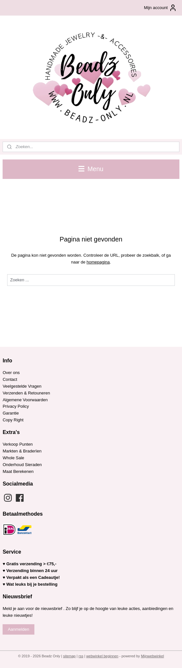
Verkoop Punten (18, 444)
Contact (10, 379)
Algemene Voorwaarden (25, 399)
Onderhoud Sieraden (22, 464)
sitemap (69, 656)
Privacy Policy (16, 406)
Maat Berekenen (18, 471)
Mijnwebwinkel (152, 656)
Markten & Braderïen (22, 451)
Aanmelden (18, 629)
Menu (91, 168)
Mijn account (160, 8)
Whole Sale (13, 457)
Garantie (11, 413)
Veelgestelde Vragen (22, 386)
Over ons (11, 372)
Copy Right (13, 419)
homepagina (98, 262)
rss (81, 656)
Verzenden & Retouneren (26, 393)
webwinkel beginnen (102, 656)
